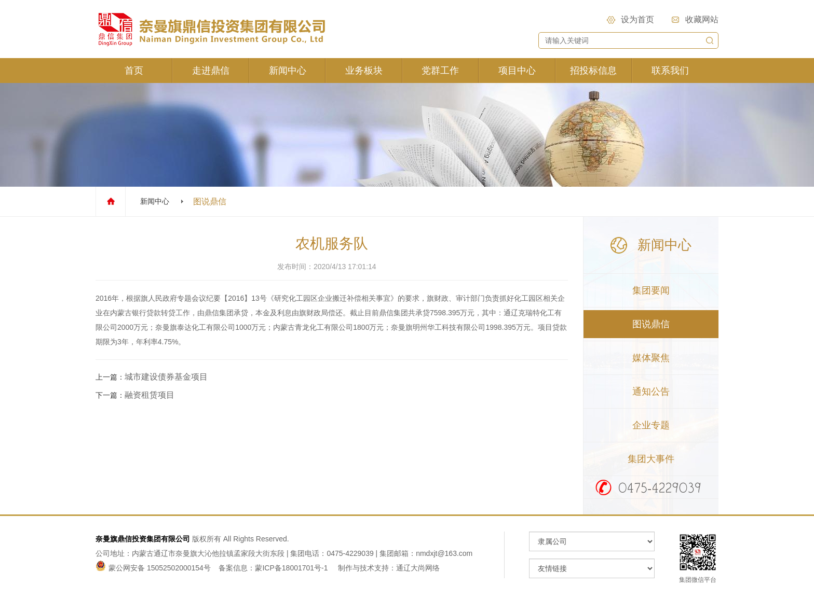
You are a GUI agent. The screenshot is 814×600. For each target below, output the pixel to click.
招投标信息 (593, 70)
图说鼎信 (651, 324)
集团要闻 (651, 290)
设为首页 (637, 19)
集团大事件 (651, 459)
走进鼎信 (210, 70)
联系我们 (670, 70)
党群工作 (440, 70)
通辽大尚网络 (418, 568)
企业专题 (651, 425)
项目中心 (517, 70)
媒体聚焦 (651, 358)
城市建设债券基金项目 (166, 376)
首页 (134, 70)
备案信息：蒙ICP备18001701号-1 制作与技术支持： (307, 568)
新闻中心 (287, 70)
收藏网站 (701, 19)
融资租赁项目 (149, 394)
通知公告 (651, 391)
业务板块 (364, 70)
